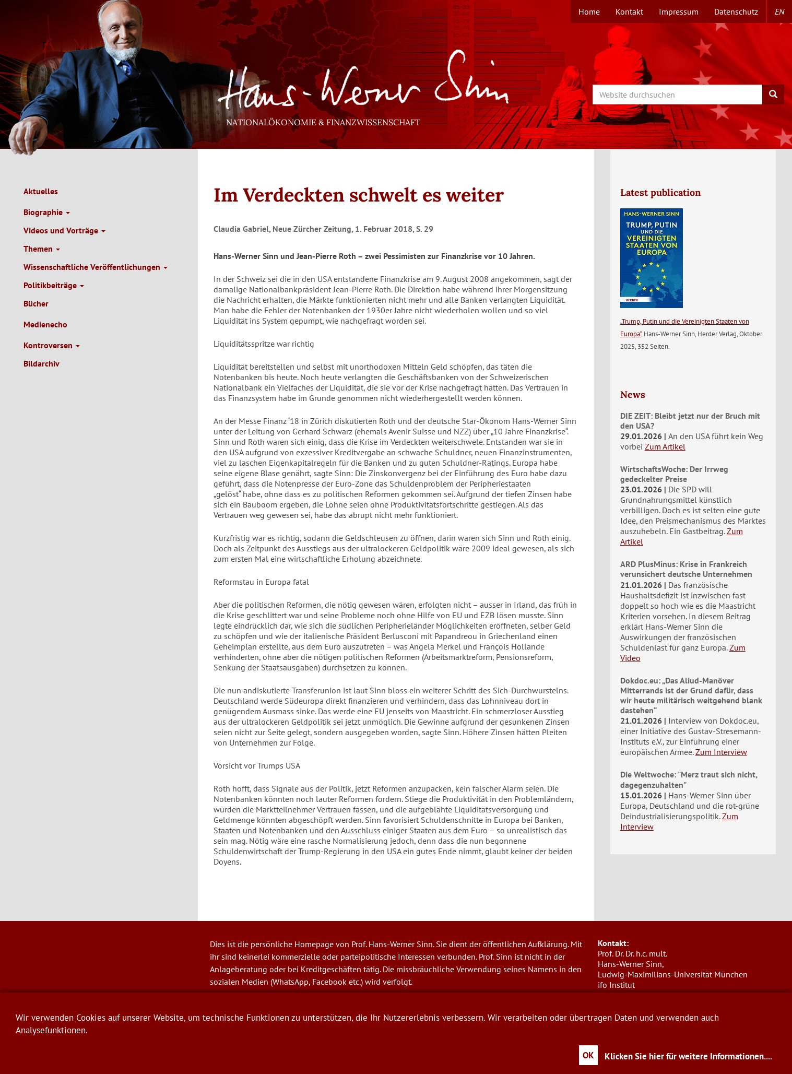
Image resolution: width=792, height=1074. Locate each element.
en (779, 11)
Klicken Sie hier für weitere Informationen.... (688, 1056)
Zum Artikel (665, 446)
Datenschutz (736, 11)
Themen (41, 248)
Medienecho (45, 324)
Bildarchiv (41, 363)
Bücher (36, 303)
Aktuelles (40, 191)
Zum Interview (721, 752)
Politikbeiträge (53, 285)
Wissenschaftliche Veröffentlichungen (95, 267)
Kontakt (629, 11)
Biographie (46, 212)
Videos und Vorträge (64, 230)
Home (589, 11)
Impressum (679, 11)
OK (588, 1055)
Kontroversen (51, 345)
